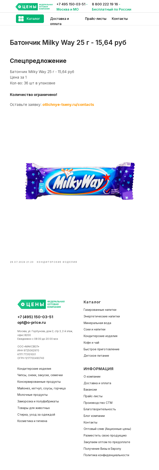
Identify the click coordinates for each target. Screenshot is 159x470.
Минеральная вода (97, 320)
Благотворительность (100, 406)
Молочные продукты (32, 391)
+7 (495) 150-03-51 (35, 314)
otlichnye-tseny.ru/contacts (71, 106)
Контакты (120, 19)
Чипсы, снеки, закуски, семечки (40, 372)
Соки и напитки (94, 326)
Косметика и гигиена (32, 418)
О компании (92, 373)
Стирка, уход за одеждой (36, 411)
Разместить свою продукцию (105, 432)
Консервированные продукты (39, 378)
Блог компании (94, 413)
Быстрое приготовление (101, 346)
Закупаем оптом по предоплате (107, 439)
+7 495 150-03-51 (71, 4)
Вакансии (90, 386)
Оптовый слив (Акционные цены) (107, 426)
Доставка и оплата (97, 380)
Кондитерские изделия (100, 333)
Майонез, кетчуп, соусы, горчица (41, 385)
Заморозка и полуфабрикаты (38, 398)
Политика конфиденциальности (106, 452)
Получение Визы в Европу (102, 445)
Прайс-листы (95, 19)
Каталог (33, 19)
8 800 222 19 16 (105, 4)
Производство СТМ (98, 400)
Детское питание (96, 352)
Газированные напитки (100, 307)
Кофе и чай (91, 339)
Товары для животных (33, 405)
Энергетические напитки (102, 313)
